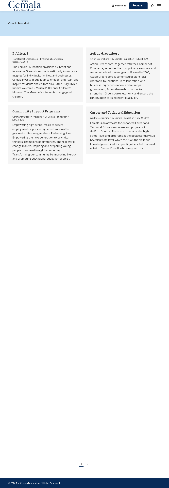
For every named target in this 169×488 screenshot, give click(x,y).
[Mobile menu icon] (159, 6)
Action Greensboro (104, 53)
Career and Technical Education (115, 112)
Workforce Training (99, 117)
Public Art (20, 53)
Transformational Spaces (25, 58)
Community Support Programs (36, 111)
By (51, 58)
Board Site (119, 5)
